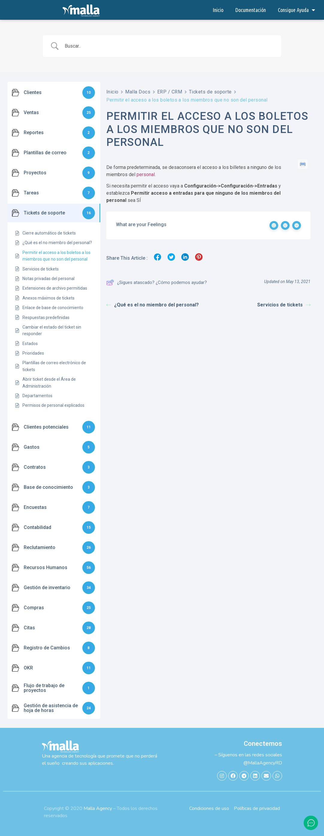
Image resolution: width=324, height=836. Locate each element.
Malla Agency (98, 808)
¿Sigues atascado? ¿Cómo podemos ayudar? (156, 282)
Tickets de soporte (210, 92)
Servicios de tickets (284, 305)
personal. (146, 174)
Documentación (250, 10)
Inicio (218, 10)
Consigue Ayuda (296, 10)
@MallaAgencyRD (262, 763)
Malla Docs (138, 92)
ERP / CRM (169, 92)
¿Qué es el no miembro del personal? (152, 305)
